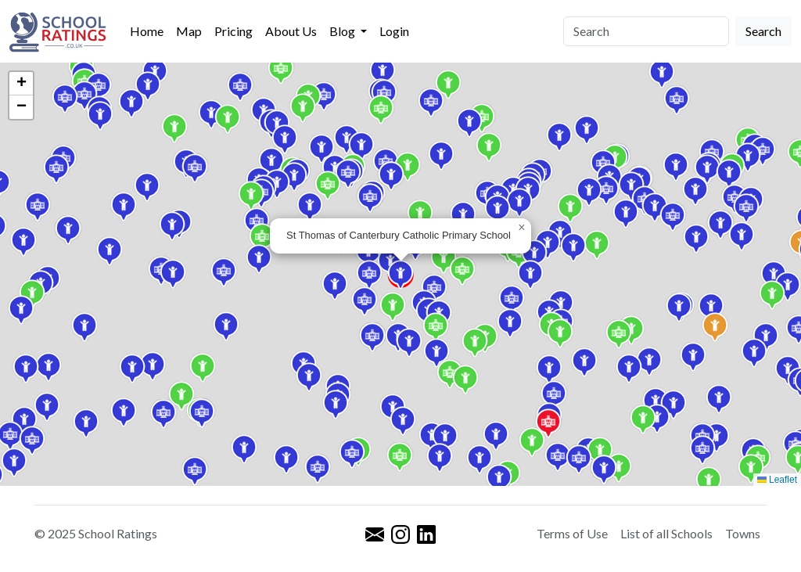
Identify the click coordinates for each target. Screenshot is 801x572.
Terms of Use (572, 533)
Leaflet (777, 479)
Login (394, 30)
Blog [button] (343, 30)
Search (763, 30)
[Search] (646, 31)
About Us (291, 30)
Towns (742, 533)
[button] (420, 214)
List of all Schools (666, 533)
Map (189, 30)
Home (146, 30)
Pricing (233, 30)
